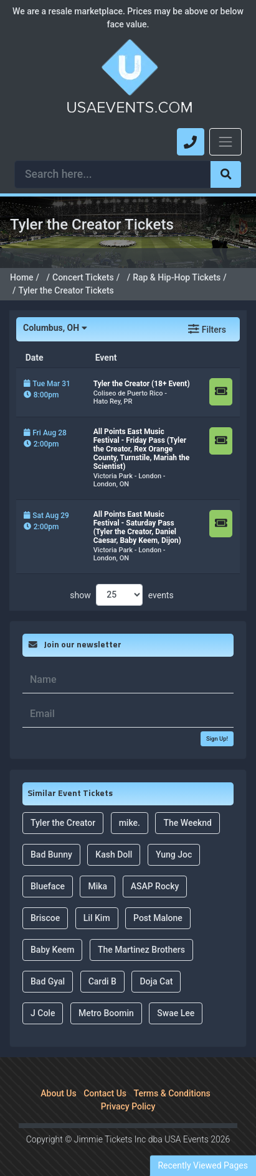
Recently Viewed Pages (203, 1165)
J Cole (43, 1013)
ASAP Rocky (155, 886)
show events (121, 595)
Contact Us (104, 1093)
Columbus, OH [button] (55, 328)
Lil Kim (96, 918)
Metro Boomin (106, 1013)
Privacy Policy (128, 1106)
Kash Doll (113, 854)
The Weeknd (187, 823)
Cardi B (102, 981)
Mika (97, 886)
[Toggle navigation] (225, 141)
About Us (58, 1093)
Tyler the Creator (63, 823)
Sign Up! (217, 738)
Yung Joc (174, 854)
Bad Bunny (51, 854)
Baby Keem (52, 950)
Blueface (48, 886)
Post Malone (158, 918)
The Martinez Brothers (141, 950)
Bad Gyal (48, 981)
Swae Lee (175, 1013)
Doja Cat (156, 981)
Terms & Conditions (172, 1093)
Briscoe (45, 918)
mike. (129, 823)
